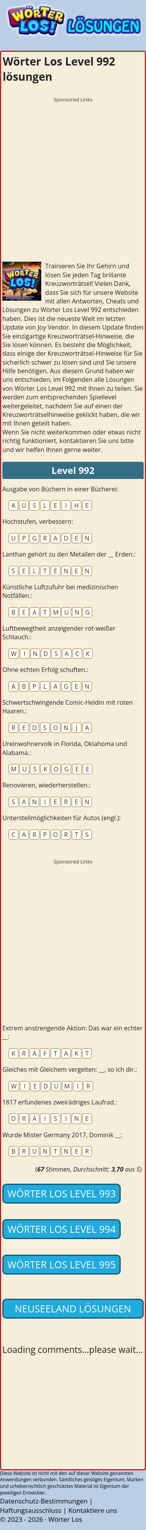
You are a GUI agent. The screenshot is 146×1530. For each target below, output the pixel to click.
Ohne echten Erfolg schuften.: (45, 669)
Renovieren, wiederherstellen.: (46, 785)
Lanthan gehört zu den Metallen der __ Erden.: (68, 554)
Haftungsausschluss (31, 1510)
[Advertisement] (73, 179)
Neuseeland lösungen (73, 1308)
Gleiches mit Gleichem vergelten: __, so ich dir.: (69, 1069)
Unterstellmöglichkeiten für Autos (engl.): (61, 818)
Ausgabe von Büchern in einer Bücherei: (60, 489)
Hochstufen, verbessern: (37, 521)
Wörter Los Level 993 (61, 1193)
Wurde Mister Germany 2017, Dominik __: (62, 1135)
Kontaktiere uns (93, 1510)
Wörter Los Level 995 (61, 1264)
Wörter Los (65, 1519)
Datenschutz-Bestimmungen (44, 1500)
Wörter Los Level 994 (61, 1229)
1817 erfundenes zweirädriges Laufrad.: (59, 1102)
